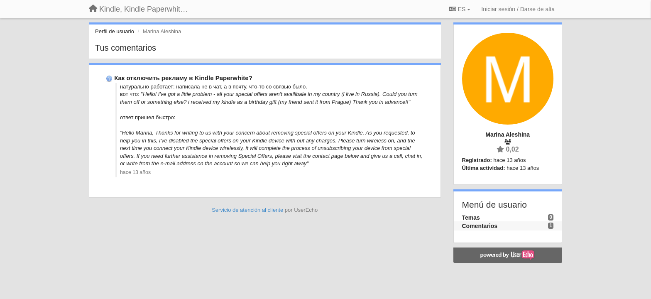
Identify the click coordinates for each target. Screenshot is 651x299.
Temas (471, 217)
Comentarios (480, 226)
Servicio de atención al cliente (248, 210)
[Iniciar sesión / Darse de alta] (518, 9)
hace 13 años (135, 172)
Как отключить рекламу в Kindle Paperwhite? (183, 77)
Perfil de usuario (114, 31)
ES (459, 9)
